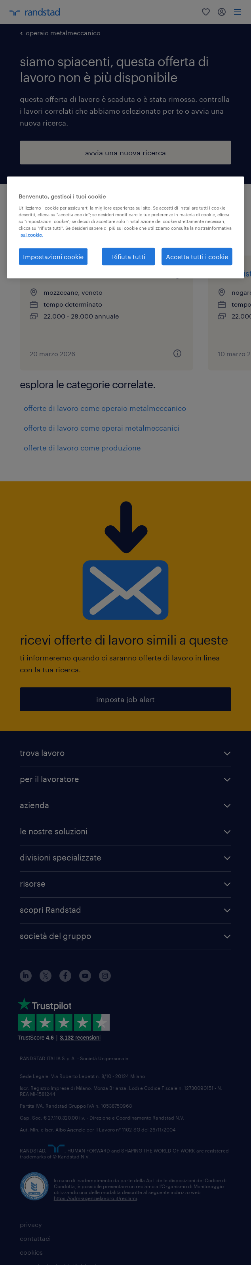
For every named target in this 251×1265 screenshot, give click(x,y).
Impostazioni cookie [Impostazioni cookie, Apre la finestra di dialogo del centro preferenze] (53, 256)
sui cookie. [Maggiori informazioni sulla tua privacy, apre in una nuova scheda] (32, 234)
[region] (125, 227)
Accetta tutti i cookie (197, 256)
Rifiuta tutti (128, 256)
